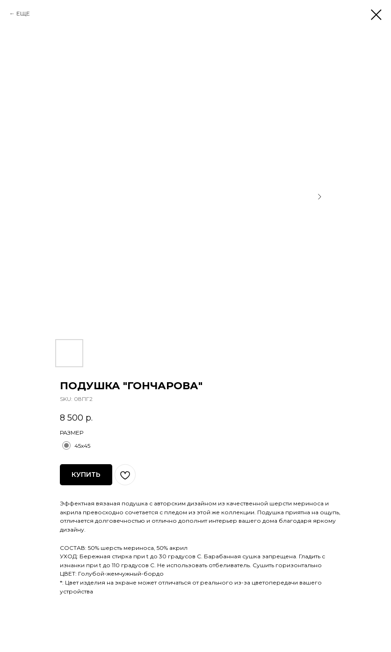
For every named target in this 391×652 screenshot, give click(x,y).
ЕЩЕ (23, 13)
